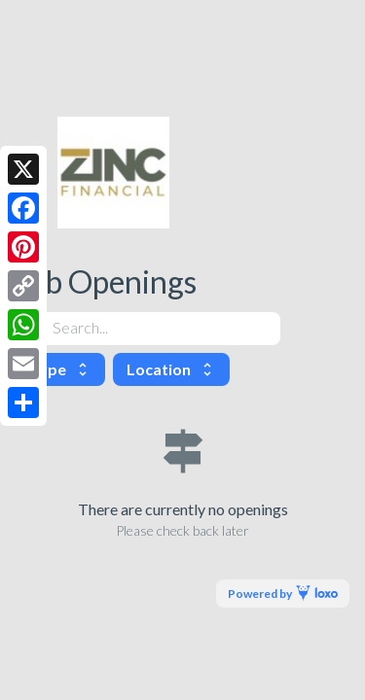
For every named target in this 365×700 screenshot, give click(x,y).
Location (171, 369)
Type (60, 369)
